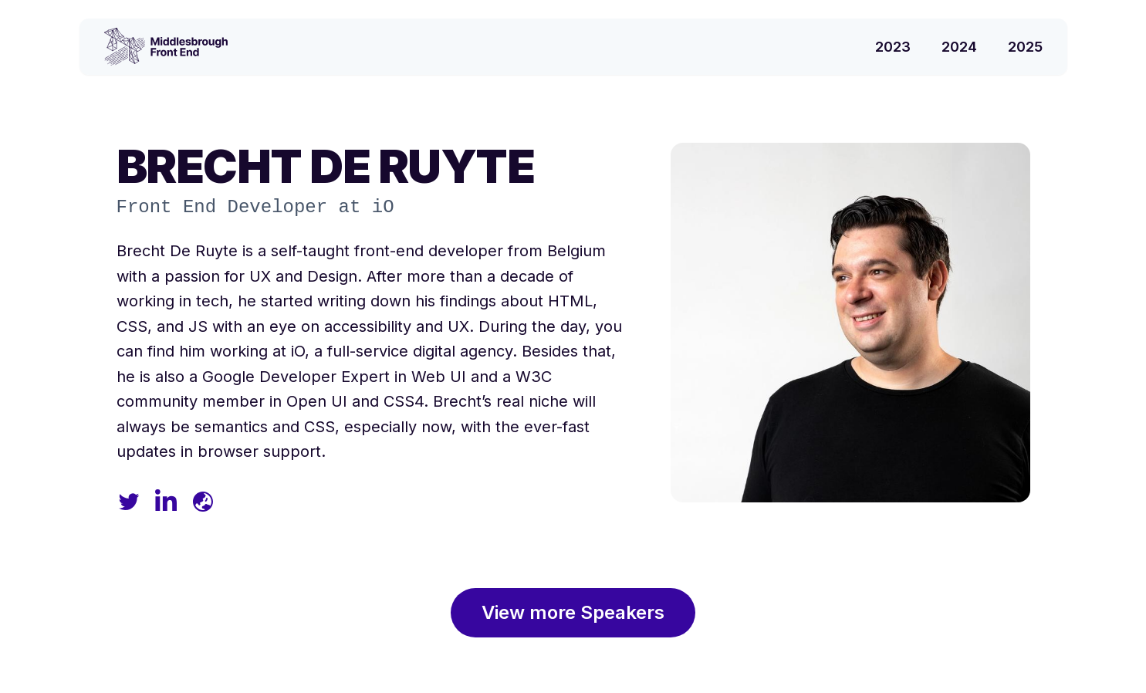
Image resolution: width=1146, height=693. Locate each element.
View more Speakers (573, 612)
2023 (893, 47)
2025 (1025, 47)
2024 (959, 47)
